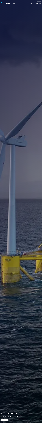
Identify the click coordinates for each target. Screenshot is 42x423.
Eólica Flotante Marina (26, 3)
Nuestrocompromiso (18, 3)
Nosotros (14, 3)
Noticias (40, 3)
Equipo (37, 3)
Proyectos (31, 3)
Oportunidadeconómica (22, 3)
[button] (39, 1)
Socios (34, 3)
